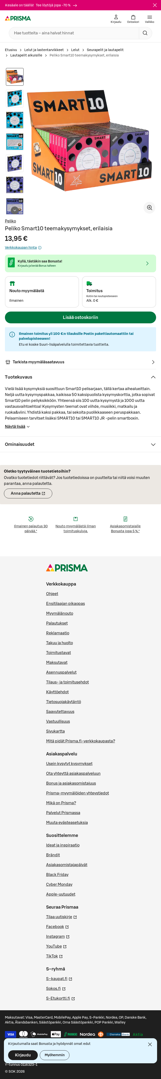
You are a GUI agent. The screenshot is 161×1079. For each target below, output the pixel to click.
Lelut (75, 50)
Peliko (10, 221)
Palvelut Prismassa (63, 813)
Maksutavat (56, 663)
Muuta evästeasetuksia (67, 823)
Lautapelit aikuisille (26, 55)
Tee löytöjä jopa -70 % (56, 5)
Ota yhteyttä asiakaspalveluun (73, 774)
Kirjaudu (23, 1055)
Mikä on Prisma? (61, 803)
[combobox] (73, 33)
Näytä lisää (17, 428)
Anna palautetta (31, 495)
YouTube (56, 946)
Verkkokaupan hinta (23, 248)
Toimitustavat (58, 653)
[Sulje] (155, 5)
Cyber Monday (59, 885)
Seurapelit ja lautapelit (105, 50)
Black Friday (57, 875)
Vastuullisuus (58, 722)
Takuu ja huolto (59, 643)
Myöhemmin (55, 1055)
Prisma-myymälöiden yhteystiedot (77, 793)
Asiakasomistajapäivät (66, 865)
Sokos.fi (56, 988)
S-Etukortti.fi (60, 998)
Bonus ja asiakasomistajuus (71, 783)
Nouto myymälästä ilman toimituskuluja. (75, 529)
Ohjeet (52, 594)
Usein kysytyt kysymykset (69, 764)
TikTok (54, 955)
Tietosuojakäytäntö (63, 702)
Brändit (53, 855)
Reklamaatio (57, 633)
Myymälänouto (59, 613)
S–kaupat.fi (59, 978)
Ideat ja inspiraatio (63, 845)
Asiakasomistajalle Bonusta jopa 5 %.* (125, 529)
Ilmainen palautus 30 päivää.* (31, 529)
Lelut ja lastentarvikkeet (44, 50)
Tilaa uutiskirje (61, 916)
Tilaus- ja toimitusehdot (67, 682)
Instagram (58, 936)
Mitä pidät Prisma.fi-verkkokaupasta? (80, 741)
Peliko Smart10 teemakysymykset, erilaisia (84, 55)
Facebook (57, 926)
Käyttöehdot (57, 692)
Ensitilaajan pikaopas (65, 604)
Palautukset (57, 623)
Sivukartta (55, 731)
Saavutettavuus (60, 712)
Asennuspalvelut (61, 672)
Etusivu (11, 50)
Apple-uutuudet (60, 894)
